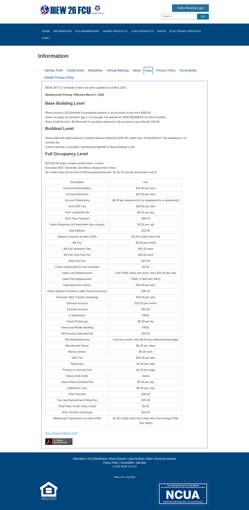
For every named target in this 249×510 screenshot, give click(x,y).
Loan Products (142, 31)
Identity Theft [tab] (54, 70)
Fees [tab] (148, 70)
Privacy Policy (111, 462)
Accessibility (127, 462)
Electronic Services (185, 31)
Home (46, 31)
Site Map (141, 462)
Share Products (115, 31)
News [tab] (137, 70)
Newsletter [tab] (95, 70)
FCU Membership (87, 31)
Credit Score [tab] (75, 70)
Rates (161, 31)
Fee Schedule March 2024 (61, 433)
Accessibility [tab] (188, 70)
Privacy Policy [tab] (166, 70)
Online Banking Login (185, 8)
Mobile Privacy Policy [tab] (59, 77)
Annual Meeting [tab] (118, 70)
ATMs (45, 38)
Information (62, 31)
